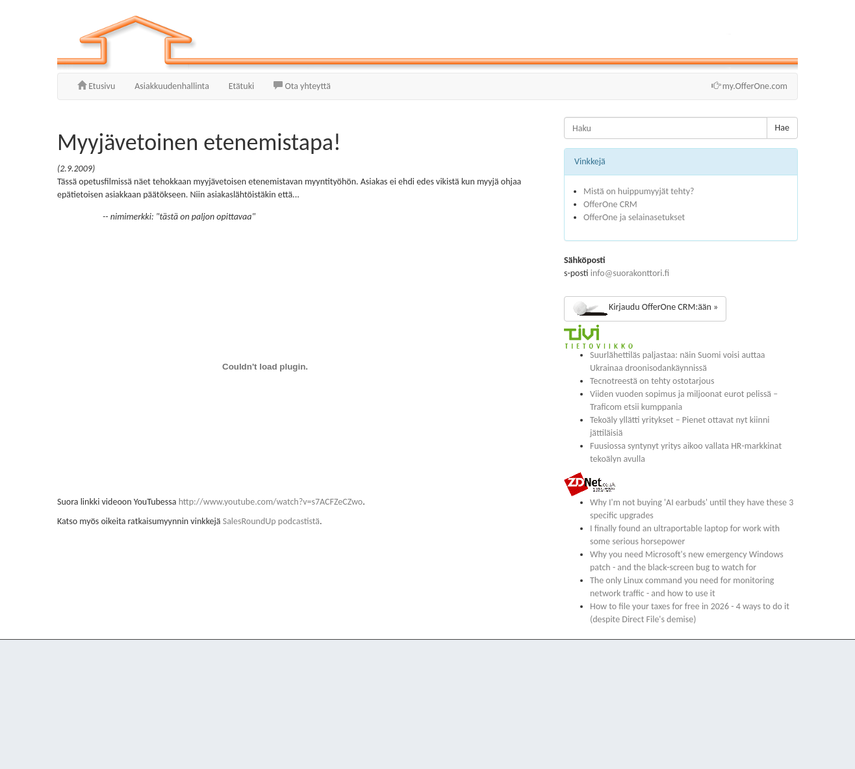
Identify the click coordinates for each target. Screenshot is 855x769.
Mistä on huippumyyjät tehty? (638, 191)
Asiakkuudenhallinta (171, 86)
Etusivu (96, 86)
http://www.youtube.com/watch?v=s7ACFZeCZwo (271, 501)
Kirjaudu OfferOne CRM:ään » (645, 309)
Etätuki (241, 86)
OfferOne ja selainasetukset (634, 217)
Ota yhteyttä (302, 86)
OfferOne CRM (610, 204)
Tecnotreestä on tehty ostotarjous (652, 380)
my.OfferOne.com (749, 86)
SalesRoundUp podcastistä (271, 521)
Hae (782, 127)
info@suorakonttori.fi (630, 273)
